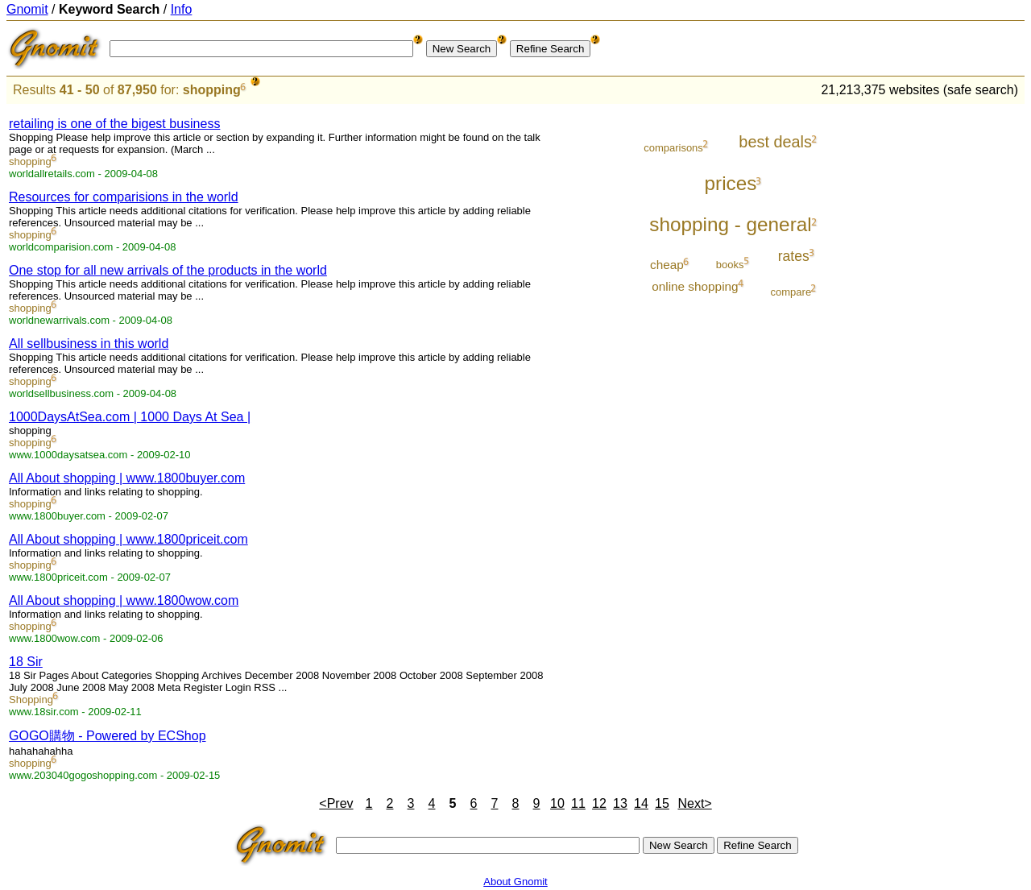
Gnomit (27, 9)
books (730, 265)
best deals (775, 142)
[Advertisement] (957, 348)
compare (791, 292)
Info (182, 9)
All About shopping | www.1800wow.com (123, 600)
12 (599, 803)
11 (578, 803)
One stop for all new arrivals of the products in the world (168, 270)
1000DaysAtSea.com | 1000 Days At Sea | (130, 417)
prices (731, 183)
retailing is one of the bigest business (114, 123)
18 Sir (26, 662)
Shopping (31, 699)
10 (557, 803)
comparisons (673, 148)
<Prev (336, 803)
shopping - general (730, 224)
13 (620, 803)
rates (793, 256)
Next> (694, 803)
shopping (212, 90)
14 (641, 803)
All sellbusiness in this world (88, 343)
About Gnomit (515, 882)
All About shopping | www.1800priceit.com (128, 539)
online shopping (695, 286)
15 (662, 803)
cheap (667, 264)
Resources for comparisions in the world (123, 197)
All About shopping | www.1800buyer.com (127, 478)
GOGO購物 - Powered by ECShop (107, 736)
